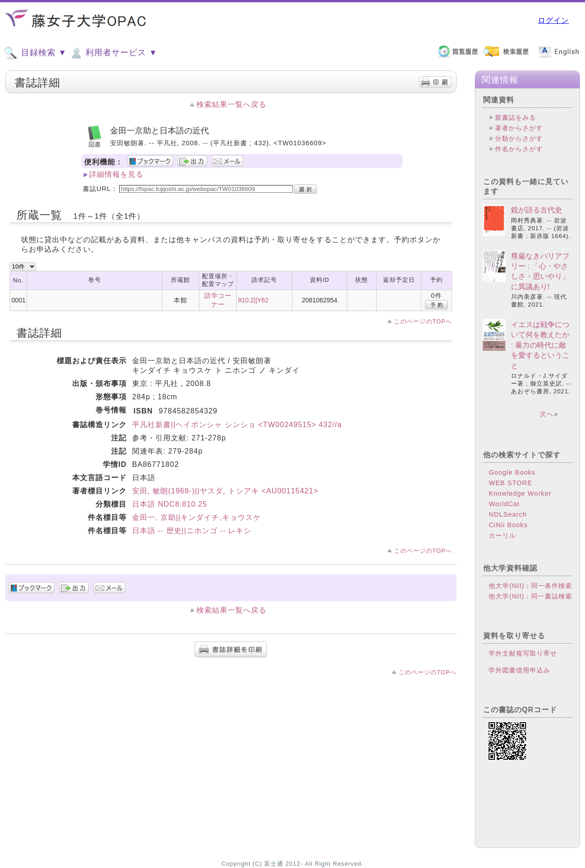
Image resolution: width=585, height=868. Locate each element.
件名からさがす (519, 149)
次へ (546, 414)
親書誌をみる (515, 117)
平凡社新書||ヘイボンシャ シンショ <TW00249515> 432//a (237, 425)
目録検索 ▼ (35, 53)
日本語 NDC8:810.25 (169, 504)
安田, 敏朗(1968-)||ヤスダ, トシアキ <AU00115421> (225, 491)
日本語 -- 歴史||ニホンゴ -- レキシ (191, 531)
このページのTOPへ (423, 321)
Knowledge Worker (520, 493)
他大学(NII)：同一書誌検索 (530, 596)
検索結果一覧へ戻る (231, 104)
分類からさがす (519, 138)
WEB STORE (510, 483)
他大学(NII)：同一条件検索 (530, 585)
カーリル (502, 535)
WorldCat (504, 504)
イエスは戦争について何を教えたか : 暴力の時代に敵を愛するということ (540, 345)
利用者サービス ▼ (113, 53)
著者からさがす (519, 128)
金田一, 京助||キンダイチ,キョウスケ (196, 517)
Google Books (512, 472)
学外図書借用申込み (519, 670)
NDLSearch (507, 514)
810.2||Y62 (253, 300)
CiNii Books (508, 525)
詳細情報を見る (116, 174)
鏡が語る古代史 (536, 210)
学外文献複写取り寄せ (523, 653)
